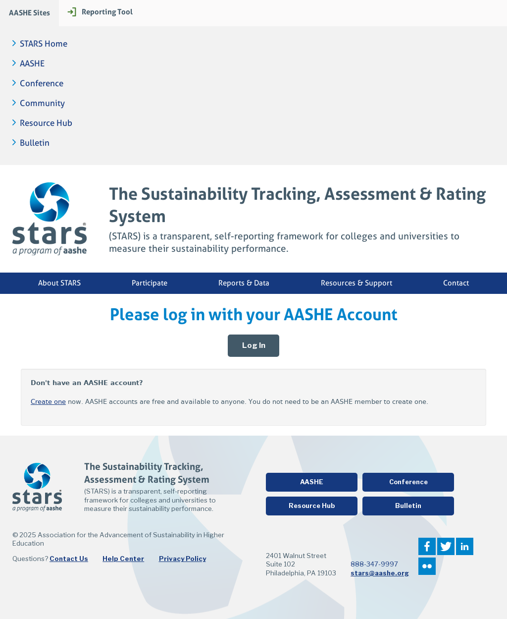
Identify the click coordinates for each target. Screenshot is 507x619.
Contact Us (69, 559)
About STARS (59, 283)
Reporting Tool (107, 11)
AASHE (32, 63)
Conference (41, 83)
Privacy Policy (182, 559)
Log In (253, 345)
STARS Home (43, 44)
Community (42, 103)
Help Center (123, 559)
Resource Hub (46, 123)
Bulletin (35, 143)
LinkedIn (464, 546)
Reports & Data (243, 283)
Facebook (427, 546)
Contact (456, 283)
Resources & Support (356, 283)
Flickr (427, 566)
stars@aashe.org (380, 573)
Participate (149, 283)
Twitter (446, 546)
